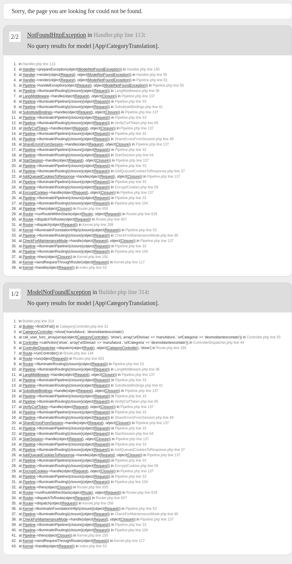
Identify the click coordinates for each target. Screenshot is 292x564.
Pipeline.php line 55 (168, 85)
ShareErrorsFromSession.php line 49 (144, 139)
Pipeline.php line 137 (138, 96)
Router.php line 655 (92, 209)
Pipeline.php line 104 (131, 203)
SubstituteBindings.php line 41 (139, 107)
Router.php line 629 (141, 214)
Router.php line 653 (88, 359)
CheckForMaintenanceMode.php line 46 (146, 235)
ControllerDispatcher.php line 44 (218, 342)
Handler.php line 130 (143, 69)
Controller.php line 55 (263, 337)
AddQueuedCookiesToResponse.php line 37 (149, 171)
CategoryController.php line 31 (84, 326)
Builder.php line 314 (123, 292)
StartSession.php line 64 (134, 155)
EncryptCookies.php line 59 (136, 187)
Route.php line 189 (171, 348)
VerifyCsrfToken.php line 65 (136, 123)
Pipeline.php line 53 (141, 230)
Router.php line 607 (111, 219)
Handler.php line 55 (151, 75)
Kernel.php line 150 (92, 257)
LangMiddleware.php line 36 (137, 91)
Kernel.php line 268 (98, 225)
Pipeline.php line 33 (130, 101)
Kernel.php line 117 (129, 262)
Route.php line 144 (78, 353)
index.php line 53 (93, 267)
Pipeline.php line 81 (152, 80)
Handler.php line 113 (119, 35)
